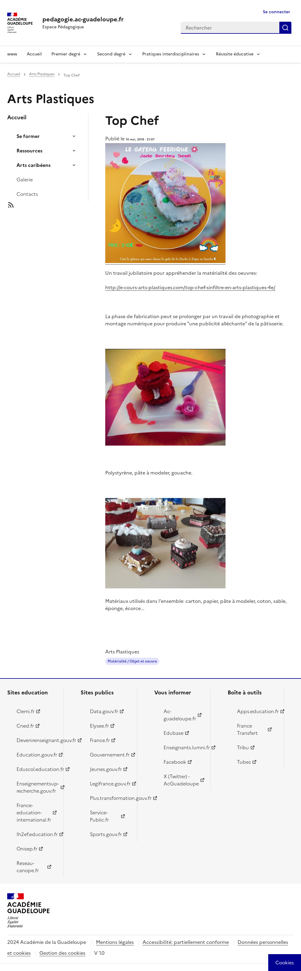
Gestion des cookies (62, 953)
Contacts (27, 194)
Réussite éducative (234, 54)
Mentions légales (115, 942)
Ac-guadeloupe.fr (180, 715)
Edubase (173, 733)
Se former (28, 136)
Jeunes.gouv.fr (106, 769)
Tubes (244, 762)
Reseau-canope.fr (28, 867)
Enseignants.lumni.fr (184, 747)
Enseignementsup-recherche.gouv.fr (37, 787)
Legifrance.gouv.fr (110, 783)
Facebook (175, 762)
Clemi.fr (26, 711)
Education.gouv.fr (37, 754)
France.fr (100, 740)
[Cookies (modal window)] (284, 962)
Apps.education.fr (257, 711)
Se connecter (276, 12)
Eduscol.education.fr (37, 769)
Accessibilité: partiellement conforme (186, 942)
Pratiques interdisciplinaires (170, 54)
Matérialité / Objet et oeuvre (132, 661)
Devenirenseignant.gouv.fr (37, 740)
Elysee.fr (99, 725)
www (12, 54)
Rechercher (285, 28)
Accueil (34, 54)
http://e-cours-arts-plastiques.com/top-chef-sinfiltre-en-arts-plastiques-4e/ (190, 287)
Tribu (243, 747)
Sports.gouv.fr (106, 834)
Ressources (29, 150)
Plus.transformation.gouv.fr (110, 798)
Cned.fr (25, 725)
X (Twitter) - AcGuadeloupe (181, 780)
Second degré (111, 54)
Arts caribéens (34, 165)
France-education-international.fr (34, 812)
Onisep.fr (27, 848)
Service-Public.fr (99, 816)
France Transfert (247, 729)
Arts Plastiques (41, 74)
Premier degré (65, 54)
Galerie (25, 179)
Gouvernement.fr (110, 754)
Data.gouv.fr (104, 711)
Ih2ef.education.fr (37, 834)
